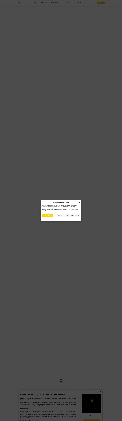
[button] (79, 202)
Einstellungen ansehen (73, 215)
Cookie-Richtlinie (55, 218)
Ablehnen (59, 215)
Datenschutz (62, 218)
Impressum (68, 218)
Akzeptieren (48, 215)
